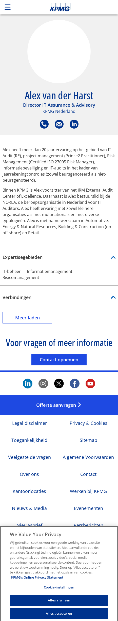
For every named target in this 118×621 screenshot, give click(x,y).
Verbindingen (17, 297)
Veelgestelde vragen (29, 457)
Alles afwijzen (59, 602)
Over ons (29, 474)
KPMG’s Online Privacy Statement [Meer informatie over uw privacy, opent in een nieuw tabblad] (37, 580)
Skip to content (71, 7)
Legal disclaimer (29, 423)
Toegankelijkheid (29, 440)
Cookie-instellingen (59, 590)
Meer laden (33, 317)
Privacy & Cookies (88, 423)
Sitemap (88, 440)
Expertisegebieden (59, 257)
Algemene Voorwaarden (88, 457)
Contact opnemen (63, 359)
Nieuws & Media (29, 508)
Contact (88, 474)
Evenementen (88, 508)
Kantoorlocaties (29, 491)
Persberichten (88, 526)
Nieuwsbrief (29, 526)
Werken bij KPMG (88, 491)
